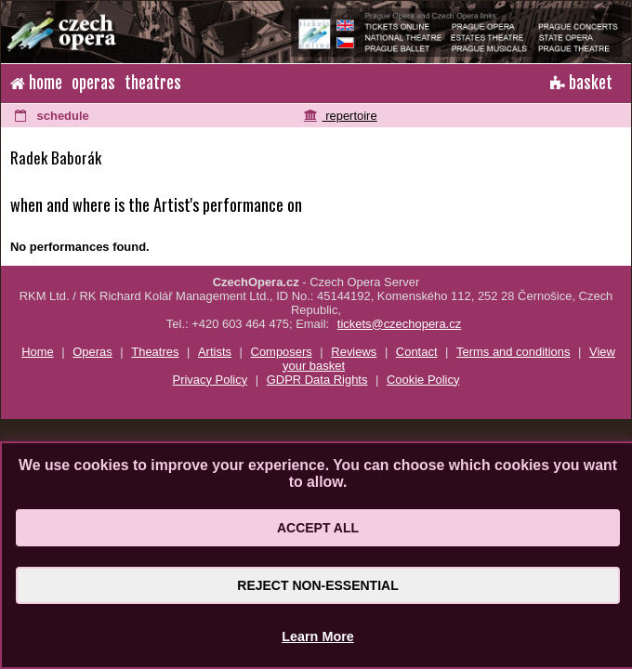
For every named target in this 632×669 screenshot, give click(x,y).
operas (93, 83)
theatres (153, 83)
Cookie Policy (423, 380)
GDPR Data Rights (317, 380)
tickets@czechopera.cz (399, 324)
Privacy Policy (210, 380)
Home (37, 352)
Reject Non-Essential (317, 585)
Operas (92, 352)
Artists (214, 352)
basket (581, 83)
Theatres (154, 352)
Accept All (318, 527)
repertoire (340, 116)
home (36, 83)
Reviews (353, 352)
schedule (52, 116)
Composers (281, 352)
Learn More (318, 636)
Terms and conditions (513, 352)
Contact (417, 352)
